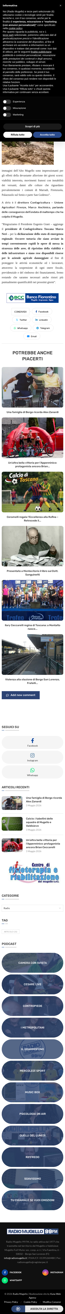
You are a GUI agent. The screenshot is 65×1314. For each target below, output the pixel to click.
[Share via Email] (31, 336)
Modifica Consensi (52, 1302)
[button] (60, 5)
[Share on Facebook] (42, 311)
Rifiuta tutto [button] (17, 134)
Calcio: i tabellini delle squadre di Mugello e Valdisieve (39, 822)
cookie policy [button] (15, 28)
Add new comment (20, 695)
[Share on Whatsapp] (20, 327)
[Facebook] (11, 1272)
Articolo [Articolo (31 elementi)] (10, 932)
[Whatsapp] (12, 1280)
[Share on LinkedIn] (41, 319)
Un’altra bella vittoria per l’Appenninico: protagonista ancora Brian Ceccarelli (43, 844)
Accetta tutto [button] (47, 134)
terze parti (8, 35)
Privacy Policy (11, 1302)
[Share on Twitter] (21, 319)
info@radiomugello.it (15, 1258)
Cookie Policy (30, 1302)
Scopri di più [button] (32, 126)
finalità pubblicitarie (41, 51)
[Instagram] (52, 1272)
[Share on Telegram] (43, 327)
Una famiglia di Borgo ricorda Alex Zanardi (33, 412)
